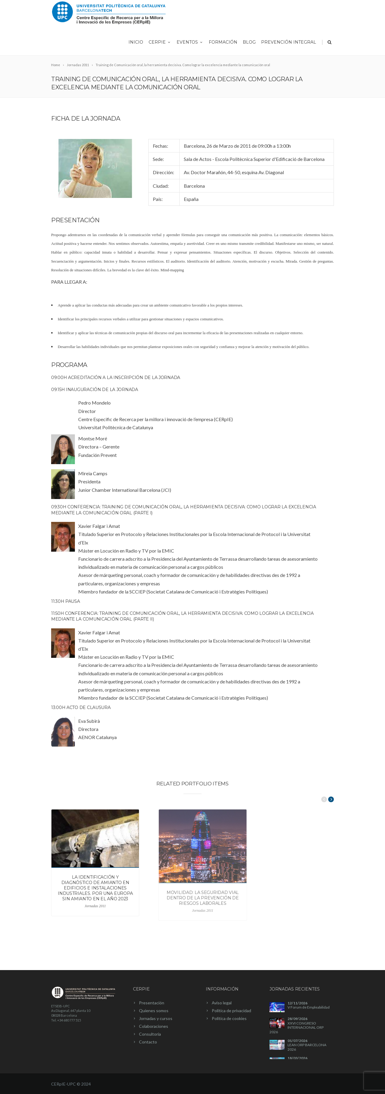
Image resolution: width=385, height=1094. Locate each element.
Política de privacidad (231, 1010)
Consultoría (150, 1034)
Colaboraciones (153, 1026)
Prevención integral (288, 42)
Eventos (190, 42)
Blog (249, 42)
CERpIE (160, 42)
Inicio (135, 42)
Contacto (148, 1041)
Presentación (151, 1002)
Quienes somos (153, 1010)
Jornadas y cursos (155, 1018)
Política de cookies (229, 1018)
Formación (223, 42)
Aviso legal (222, 1002)
